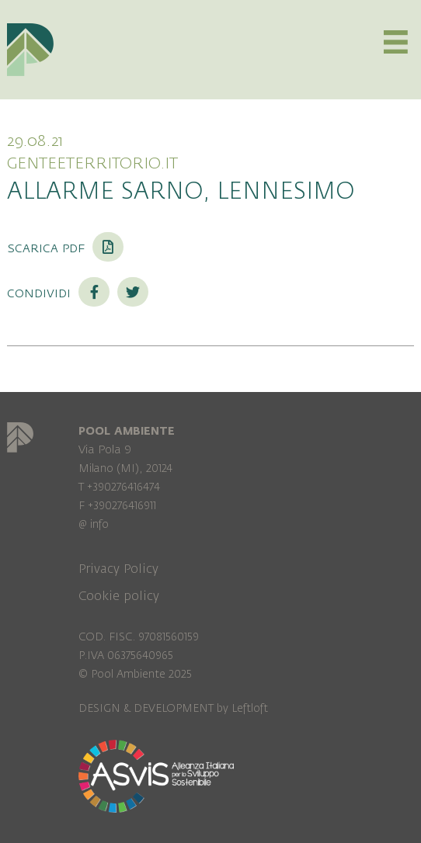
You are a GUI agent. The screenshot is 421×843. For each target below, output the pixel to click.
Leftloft (249, 708)
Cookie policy (118, 596)
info (99, 524)
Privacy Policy (118, 569)
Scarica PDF (65, 247)
